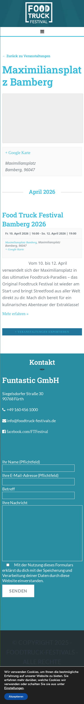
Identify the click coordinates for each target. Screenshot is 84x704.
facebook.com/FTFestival (27, 431)
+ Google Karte (17, 152)
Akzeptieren (16, 696)
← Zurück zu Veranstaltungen (26, 56)
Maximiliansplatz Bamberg (21, 242)
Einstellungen (14, 688)
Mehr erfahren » (15, 314)
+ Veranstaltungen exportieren (42, 331)
